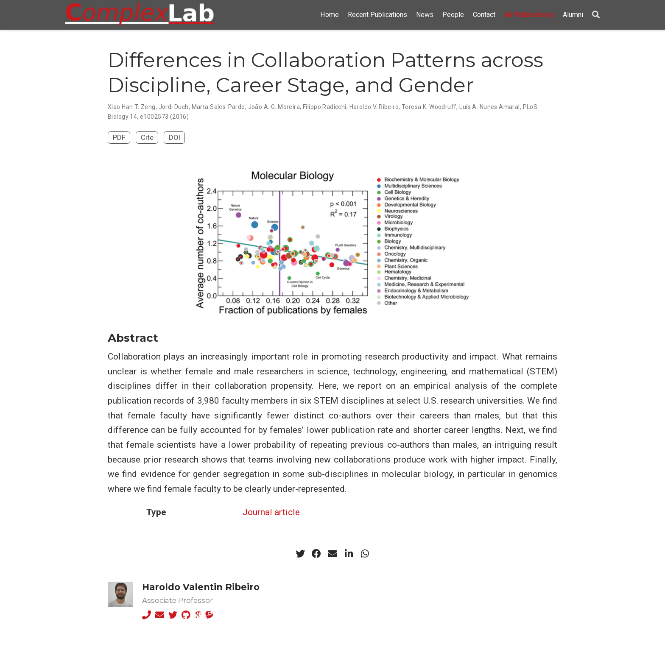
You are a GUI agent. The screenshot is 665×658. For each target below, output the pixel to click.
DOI (174, 137)
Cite (147, 137)
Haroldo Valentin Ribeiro (201, 587)
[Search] (596, 15)
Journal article (271, 512)
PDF (119, 137)
